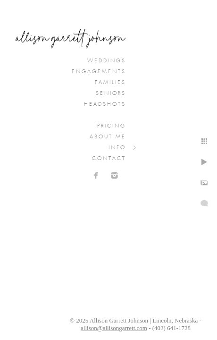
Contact (109, 159)
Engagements (99, 72)
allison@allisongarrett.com (114, 328)
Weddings (106, 61)
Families (110, 82)
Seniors (111, 93)
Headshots (105, 104)
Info (117, 148)
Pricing (111, 126)
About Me (108, 137)
